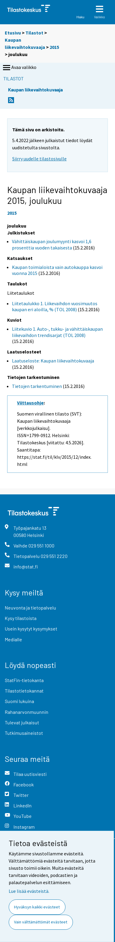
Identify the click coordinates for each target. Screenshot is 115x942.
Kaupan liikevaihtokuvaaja (35, 89)
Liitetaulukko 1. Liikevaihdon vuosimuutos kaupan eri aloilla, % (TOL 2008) (54, 306)
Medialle (13, 639)
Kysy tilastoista (20, 618)
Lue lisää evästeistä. (29, 891)
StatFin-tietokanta (24, 680)
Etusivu (13, 33)
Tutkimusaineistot (24, 733)
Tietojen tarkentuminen (37, 386)
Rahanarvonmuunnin (26, 712)
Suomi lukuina (19, 701)
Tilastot (34, 33)
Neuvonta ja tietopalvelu (30, 607)
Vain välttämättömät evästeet (40, 922)
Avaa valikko (19, 68)
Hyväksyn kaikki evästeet (37, 907)
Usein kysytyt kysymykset (31, 628)
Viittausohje (30, 403)
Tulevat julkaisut (22, 722)
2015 (54, 47)
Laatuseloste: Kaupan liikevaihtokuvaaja (53, 361)
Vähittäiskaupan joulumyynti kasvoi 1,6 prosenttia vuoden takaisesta (51, 244)
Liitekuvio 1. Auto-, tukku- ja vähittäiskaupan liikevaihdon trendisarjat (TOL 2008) (57, 332)
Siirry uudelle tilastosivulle (39, 159)
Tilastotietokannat (24, 690)
